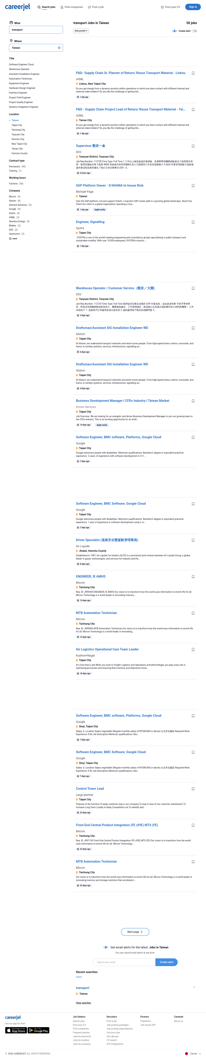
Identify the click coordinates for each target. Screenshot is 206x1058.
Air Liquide (83, 546)
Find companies (81, 1028)
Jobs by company (82, 1044)
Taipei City (17, 125)
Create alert (166, 962)
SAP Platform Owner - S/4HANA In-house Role (109, 185)
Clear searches (83, 1003)
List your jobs (113, 1032)
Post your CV (170, 7)
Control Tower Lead (90, 789)
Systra (80, 228)
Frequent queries (81, 1032)
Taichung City (18, 130)
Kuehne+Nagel (85, 655)
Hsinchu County (19, 153)
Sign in (193, 6)
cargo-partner (84, 794)
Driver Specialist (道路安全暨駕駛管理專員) (107, 540)
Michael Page (84, 191)
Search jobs (79, 1021)
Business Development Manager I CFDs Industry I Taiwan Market (122, 401)
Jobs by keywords (82, 1036)
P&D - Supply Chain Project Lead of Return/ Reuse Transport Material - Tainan (132, 109)
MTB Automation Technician (96, 613)
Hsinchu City (18, 139)
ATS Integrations (115, 1044)
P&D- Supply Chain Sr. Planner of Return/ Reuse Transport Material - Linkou (130, 73)
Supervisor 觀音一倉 (90, 146)
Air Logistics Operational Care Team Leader (107, 649)
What (15, 23)
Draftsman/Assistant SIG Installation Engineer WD (112, 328)
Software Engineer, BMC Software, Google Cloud (111, 503)
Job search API (147, 1025)
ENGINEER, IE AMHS (91, 576)
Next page (135, 931)
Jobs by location (81, 1040)
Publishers (145, 1021)
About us (178, 1021)
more (13, 238)
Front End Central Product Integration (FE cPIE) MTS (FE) (117, 825)
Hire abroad (112, 1036)
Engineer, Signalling (90, 222)
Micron (80, 582)
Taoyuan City (18, 134)
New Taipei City (19, 144)
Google (80, 443)
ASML (80, 79)
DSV (78, 152)
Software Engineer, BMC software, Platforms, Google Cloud (118, 437)
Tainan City (17, 148)
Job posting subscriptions (120, 1028)
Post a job (112, 1021)
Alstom (80, 334)
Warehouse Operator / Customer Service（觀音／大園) (115, 288)
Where (16, 41)
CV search (112, 1040)
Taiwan (15, 120)
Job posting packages (118, 1025)
